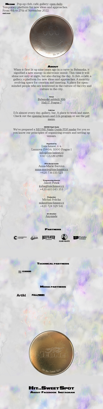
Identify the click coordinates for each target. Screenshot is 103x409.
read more (6, 13)
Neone (10, 4)
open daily (56, 4)
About (44, 392)
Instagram (52, 395)
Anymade (51, 216)
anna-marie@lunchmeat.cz (51, 169)
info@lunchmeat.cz (51, 153)
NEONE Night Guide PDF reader (56, 129)
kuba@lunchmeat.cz (51, 186)
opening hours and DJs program (51, 116)
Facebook (58, 392)
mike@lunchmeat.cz (51, 203)
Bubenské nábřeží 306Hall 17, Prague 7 (51, 101)
